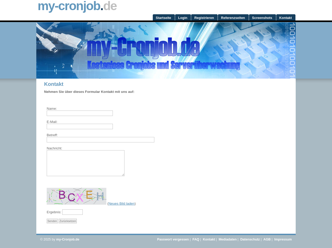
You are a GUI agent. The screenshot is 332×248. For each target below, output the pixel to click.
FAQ (195, 239)
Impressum (283, 239)
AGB (267, 239)
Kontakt (209, 239)
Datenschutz (250, 239)
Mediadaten (228, 239)
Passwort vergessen (173, 239)
